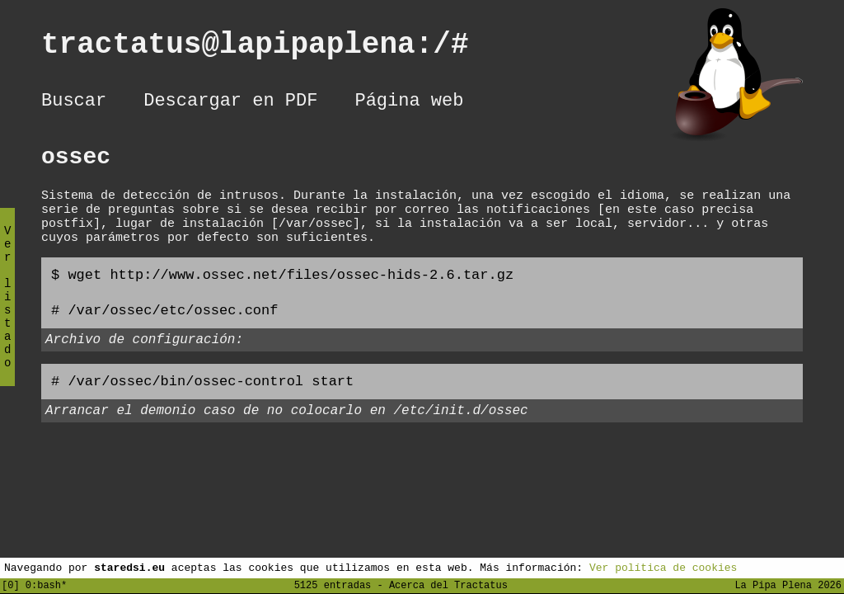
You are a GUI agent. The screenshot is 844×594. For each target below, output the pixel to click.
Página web (408, 103)
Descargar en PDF (230, 103)
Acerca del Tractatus (448, 585)
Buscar (73, 103)
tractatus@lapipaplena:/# (272, 48)
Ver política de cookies (663, 566)
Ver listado (7, 310)
